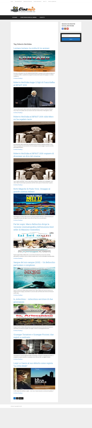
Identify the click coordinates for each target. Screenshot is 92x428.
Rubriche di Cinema (27, 1)
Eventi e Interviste (37, 1)
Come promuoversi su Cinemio (28, 17)
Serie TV (44, 1)
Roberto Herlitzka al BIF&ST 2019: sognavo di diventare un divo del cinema (31, 162)
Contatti (42, 17)
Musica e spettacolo (52, 1)
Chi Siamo (14, 17)
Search (71, 39)
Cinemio (12, 426)
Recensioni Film (18, 1)
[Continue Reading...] (18, 82)
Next (20, 418)
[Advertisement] (34, 33)
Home (12, 1)
